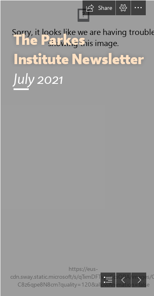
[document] (77, 148)
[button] (99, 7)
